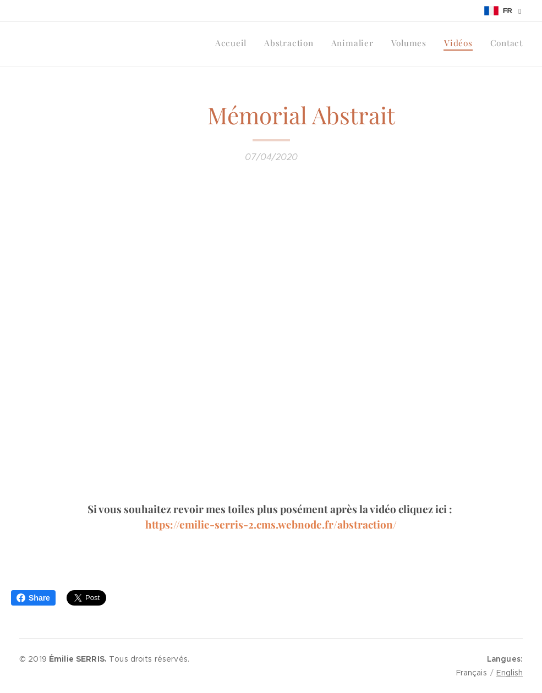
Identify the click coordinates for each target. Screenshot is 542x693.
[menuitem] (438, 44)
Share (33, 597)
